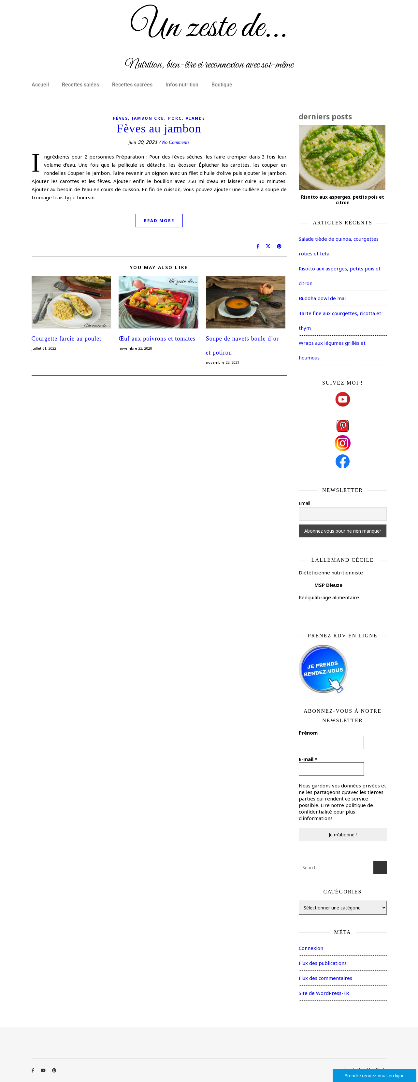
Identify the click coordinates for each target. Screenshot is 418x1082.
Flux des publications (323, 963)
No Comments (176, 142)
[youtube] (44, 1070)
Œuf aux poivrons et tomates (157, 338)
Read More (159, 220)
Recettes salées (80, 85)
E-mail (308, 759)
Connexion (311, 948)
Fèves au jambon (159, 128)
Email (304, 503)
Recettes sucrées (132, 85)
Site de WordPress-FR (324, 993)
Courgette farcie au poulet (67, 338)
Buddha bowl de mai (322, 298)
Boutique (221, 85)
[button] (42, 84)
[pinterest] (54, 1070)
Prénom (308, 732)
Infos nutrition (182, 85)
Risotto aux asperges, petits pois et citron (342, 199)
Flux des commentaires (325, 978)
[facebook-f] (33, 1070)
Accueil (40, 85)
